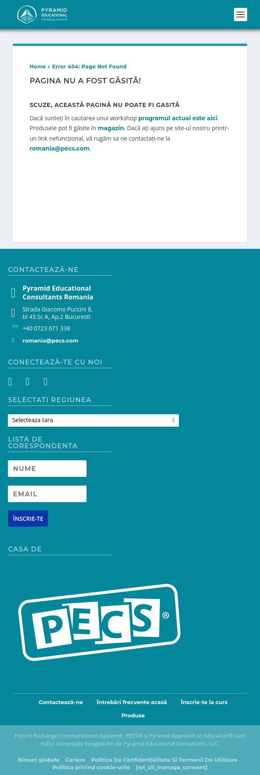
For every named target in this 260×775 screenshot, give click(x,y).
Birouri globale (38, 759)
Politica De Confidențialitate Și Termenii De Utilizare (164, 759)
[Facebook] (15, 383)
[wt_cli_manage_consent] (171, 767)
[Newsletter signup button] (28, 518)
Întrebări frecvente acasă (132, 702)
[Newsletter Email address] (47, 494)
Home (37, 66)
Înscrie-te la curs (204, 702)
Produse (132, 715)
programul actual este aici (177, 118)
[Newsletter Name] (47, 468)
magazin (111, 128)
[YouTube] (44, 383)
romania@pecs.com (59, 148)
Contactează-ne (61, 702)
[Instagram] (29, 383)
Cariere (75, 759)
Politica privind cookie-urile (91, 767)
